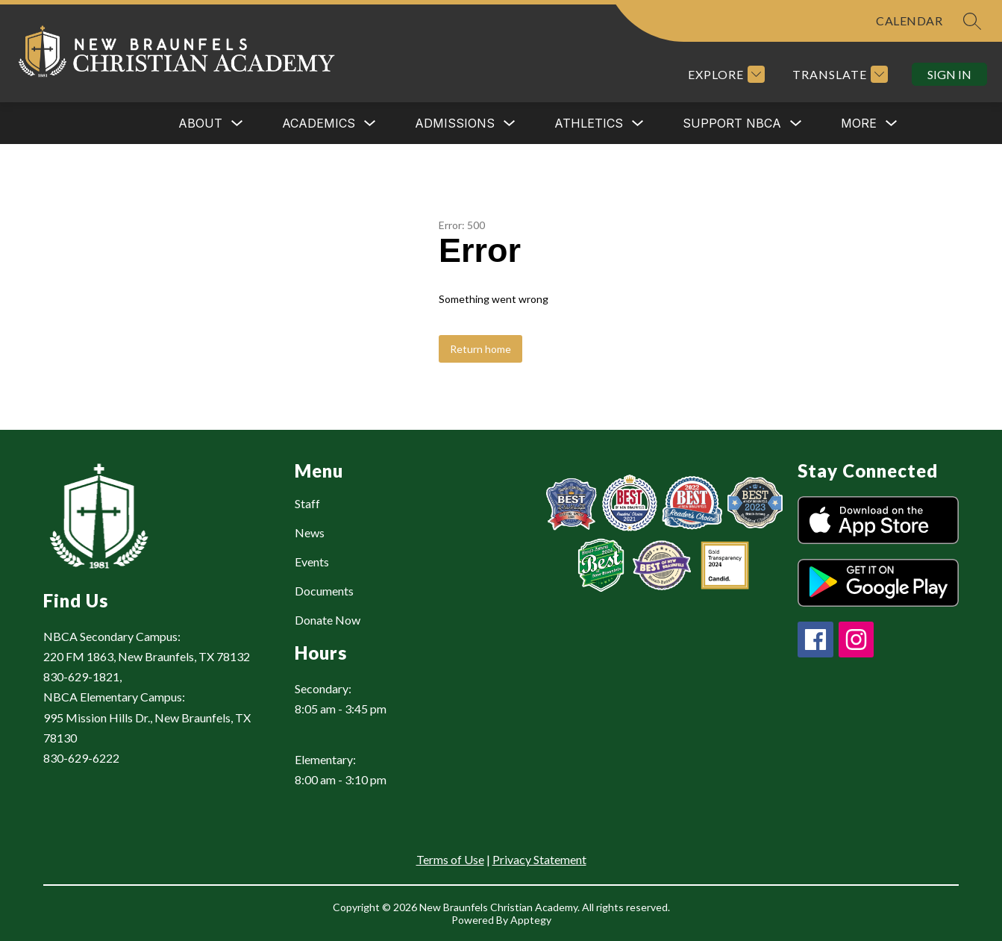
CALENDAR (909, 20)
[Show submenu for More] (859, 123)
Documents (324, 591)
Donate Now (327, 620)
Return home (480, 349)
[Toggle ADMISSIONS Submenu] (510, 123)
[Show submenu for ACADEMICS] (318, 123)
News (310, 532)
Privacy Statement (539, 859)
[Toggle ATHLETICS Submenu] (638, 123)
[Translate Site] (838, 74)
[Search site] (972, 21)
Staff (307, 503)
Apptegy (530, 919)
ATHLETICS (588, 123)
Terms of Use (450, 859)
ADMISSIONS (455, 123)
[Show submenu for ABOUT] (200, 123)
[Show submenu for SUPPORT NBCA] (732, 123)
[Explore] (724, 74)
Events (312, 561)
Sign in (949, 74)
